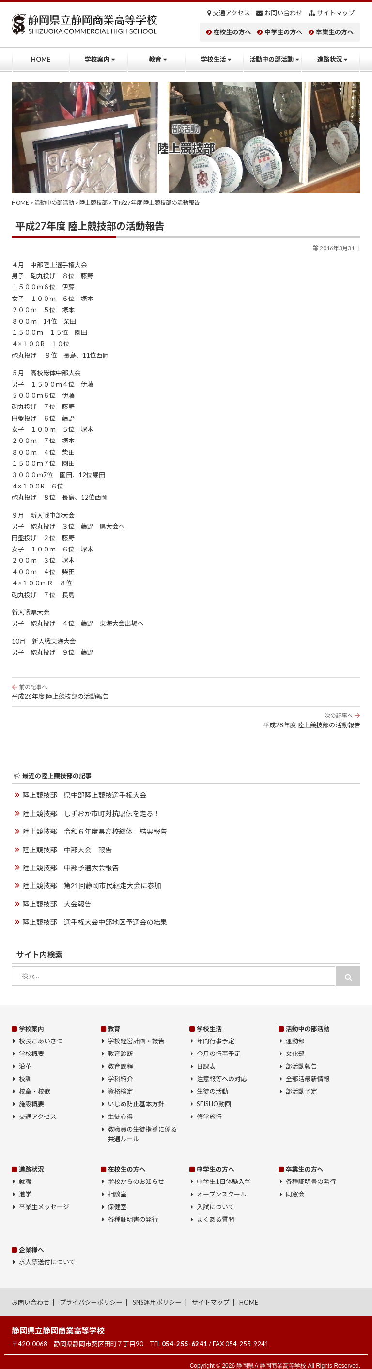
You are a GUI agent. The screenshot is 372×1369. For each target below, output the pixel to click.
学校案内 (97, 59)
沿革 (25, 1059)
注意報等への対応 (222, 1071)
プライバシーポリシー (91, 1295)
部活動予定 (301, 1084)
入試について (215, 1199)
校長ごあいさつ (41, 1034)
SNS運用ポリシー (157, 1295)
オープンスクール (222, 1187)
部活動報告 (301, 1059)
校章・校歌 (34, 1084)
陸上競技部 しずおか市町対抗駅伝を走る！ (84, 812)
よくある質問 (215, 1212)
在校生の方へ (232, 32)
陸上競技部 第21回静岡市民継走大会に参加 (85, 880)
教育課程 (120, 1059)
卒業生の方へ (335, 32)
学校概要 (31, 1046)
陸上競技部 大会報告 (52, 897)
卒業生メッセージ (44, 1199)
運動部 (295, 1034)
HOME (40, 59)
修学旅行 (209, 1109)
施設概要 (31, 1097)
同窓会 (295, 1187)
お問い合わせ (283, 13)
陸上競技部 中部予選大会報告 (65, 863)
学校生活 (213, 59)
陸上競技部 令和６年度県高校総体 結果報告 (87, 829)
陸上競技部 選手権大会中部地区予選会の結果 (87, 915)
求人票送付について (47, 1255)
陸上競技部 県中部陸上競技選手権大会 (78, 794)
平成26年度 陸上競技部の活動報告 (186, 691)
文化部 (295, 1046)
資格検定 (120, 1084)
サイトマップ (336, 13)
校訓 (25, 1071)
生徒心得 (120, 1109)
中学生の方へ (283, 32)
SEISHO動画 (214, 1097)
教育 (155, 59)
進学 (25, 1187)
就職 (25, 1174)
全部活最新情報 (308, 1071)
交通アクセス (231, 13)
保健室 (117, 1199)
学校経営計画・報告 (136, 1034)
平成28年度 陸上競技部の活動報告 (186, 720)
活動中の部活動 (271, 59)
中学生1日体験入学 (224, 1174)
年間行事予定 (215, 1034)
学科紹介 (120, 1071)
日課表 (206, 1059)
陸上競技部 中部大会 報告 (62, 846)
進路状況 (329, 59)
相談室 (117, 1187)
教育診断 (120, 1046)
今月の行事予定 (219, 1046)
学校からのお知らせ (136, 1174)
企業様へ (31, 1242)
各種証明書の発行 (133, 1212)
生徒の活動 (212, 1084)
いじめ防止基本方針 (136, 1097)
